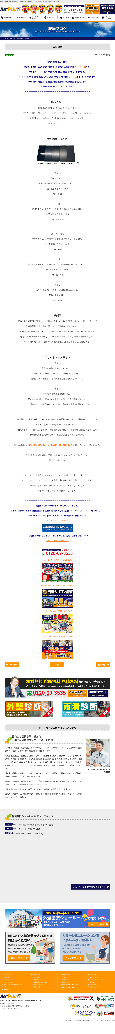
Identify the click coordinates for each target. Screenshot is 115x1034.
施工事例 (64, 18)
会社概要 (6, 977)
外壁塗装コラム (79, 18)
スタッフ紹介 (8, 987)
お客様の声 (93, 18)
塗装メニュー (50, 17)
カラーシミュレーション (97, 980)
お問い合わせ (8, 989)
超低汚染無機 (38, 984)
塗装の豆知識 (10, 55)
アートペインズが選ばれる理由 (13, 984)
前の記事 (102, 664)
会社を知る (22, 18)
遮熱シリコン (38, 980)
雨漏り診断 (93, 975)
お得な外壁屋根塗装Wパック (69, 984)
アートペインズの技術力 (36, 18)
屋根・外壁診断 (94, 977)
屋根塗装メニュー (66, 975)
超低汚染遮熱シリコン (40, 982)
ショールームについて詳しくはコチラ (89, 886)
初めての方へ (7, 17)
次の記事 (13, 664)
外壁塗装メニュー (37, 975)
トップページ (8, 975)
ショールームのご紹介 (108, 18)
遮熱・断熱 (37, 987)
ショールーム (72, 77)
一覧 (57, 664)
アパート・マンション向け (69, 987)
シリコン (36, 977)
